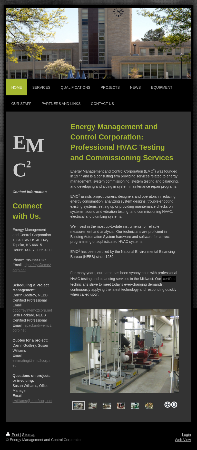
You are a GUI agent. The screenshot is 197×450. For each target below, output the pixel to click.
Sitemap (28, 435)
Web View (183, 440)
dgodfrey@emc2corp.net (32, 310)
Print (13, 435)
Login (186, 435)
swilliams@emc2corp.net (32, 401)
